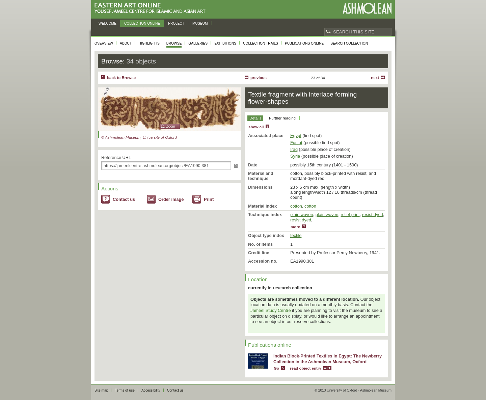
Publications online (304, 43)
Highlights (149, 43)
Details (255, 118)
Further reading (282, 118)
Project (176, 23)
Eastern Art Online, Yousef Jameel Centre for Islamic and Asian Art (151, 8)
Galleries (198, 43)
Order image (171, 199)
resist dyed (372, 214)
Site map (101, 390)
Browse (174, 43)
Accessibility (150, 390)
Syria (295, 156)
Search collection (349, 43)
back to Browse (121, 78)
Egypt (295, 135)
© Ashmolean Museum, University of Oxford (139, 137)
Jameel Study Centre (270, 310)
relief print (350, 214)
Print (209, 199)
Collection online (142, 23)
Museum (200, 23)
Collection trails (260, 43)
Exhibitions (225, 43)
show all (256, 127)
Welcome (107, 23)
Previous (258, 78)
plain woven (301, 214)
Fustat (296, 142)
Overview (103, 43)
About (126, 43)
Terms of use (125, 390)
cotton (296, 206)
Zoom (170, 126)
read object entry (305, 368)
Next (375, 78)
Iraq (294, 149)
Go (276, 368)
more (295, 227)
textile (295, 235)
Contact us (124, 199)
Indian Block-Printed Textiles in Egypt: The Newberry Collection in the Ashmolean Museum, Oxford (327, 358)
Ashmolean (367, 8)
